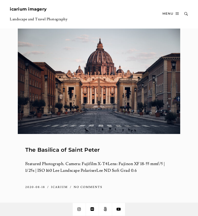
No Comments (88, 187)
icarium (60, 187)
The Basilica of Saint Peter (62, 149)
